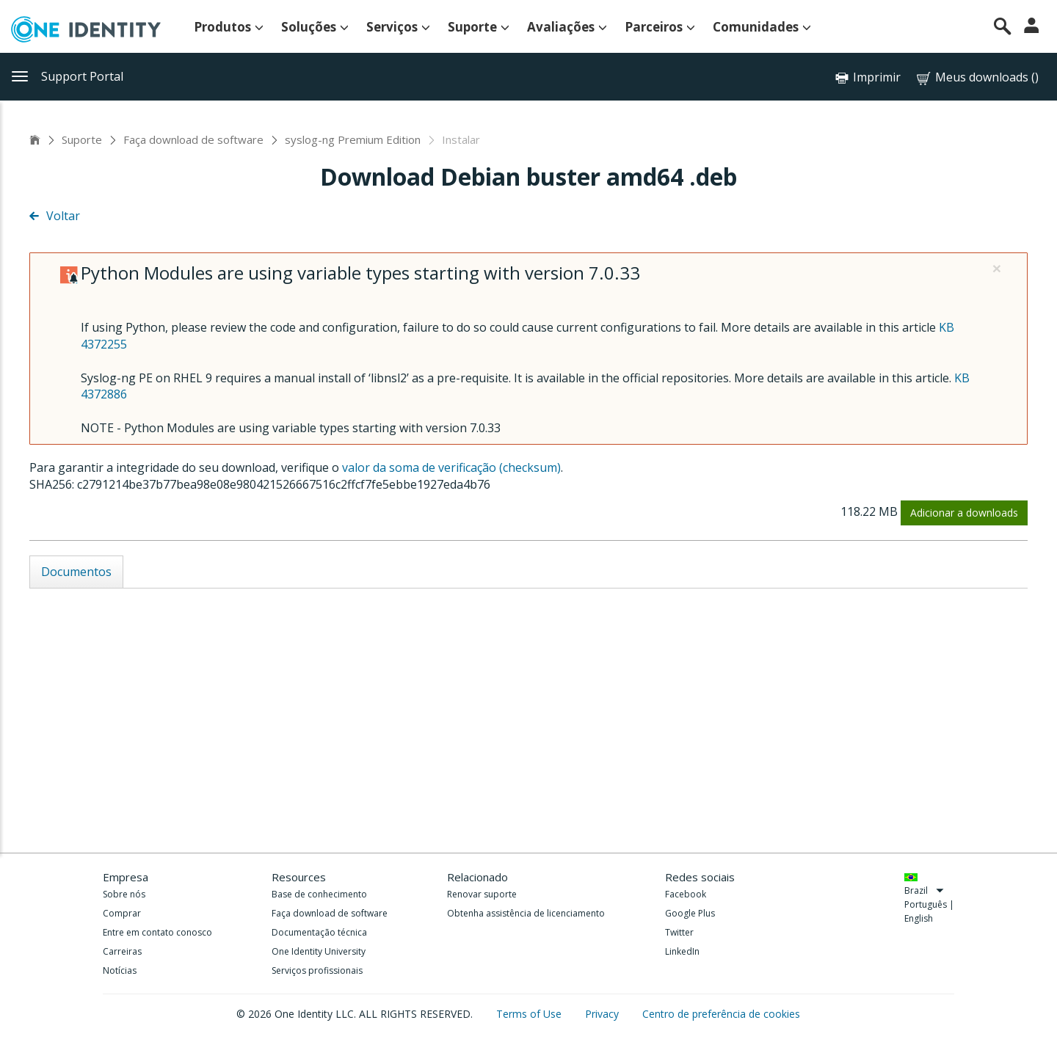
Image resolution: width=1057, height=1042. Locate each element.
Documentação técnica (319, 932)
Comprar (122, 913)
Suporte (478, 26)
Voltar (54, 216)
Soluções (315, 26)
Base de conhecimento (319, 894)
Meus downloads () (977, 77)
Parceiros (660, 26)
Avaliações (567, 26)
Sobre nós (124, 894)
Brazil (924, 890)
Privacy (603, 1014)
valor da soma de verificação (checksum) (451, 467)
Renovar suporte (482, 894)
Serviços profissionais (317, 970)
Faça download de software (193, 139)
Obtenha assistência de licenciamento (526, 913)
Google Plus (690, 913)
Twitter (679, 932)
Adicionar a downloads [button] (964, 513)
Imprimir (877, 77)
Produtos (229, 26)
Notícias (120, 970)
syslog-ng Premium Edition (353, 139)
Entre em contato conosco (157, 932)
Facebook (685, 894)
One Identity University (319, 951)
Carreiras (122, 951)
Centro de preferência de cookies (721, 1014)
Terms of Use (530, 1014)
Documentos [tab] (76, 572)
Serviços (398, 26)
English (918, 918)
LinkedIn (682, 951)
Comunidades (762, 26)
